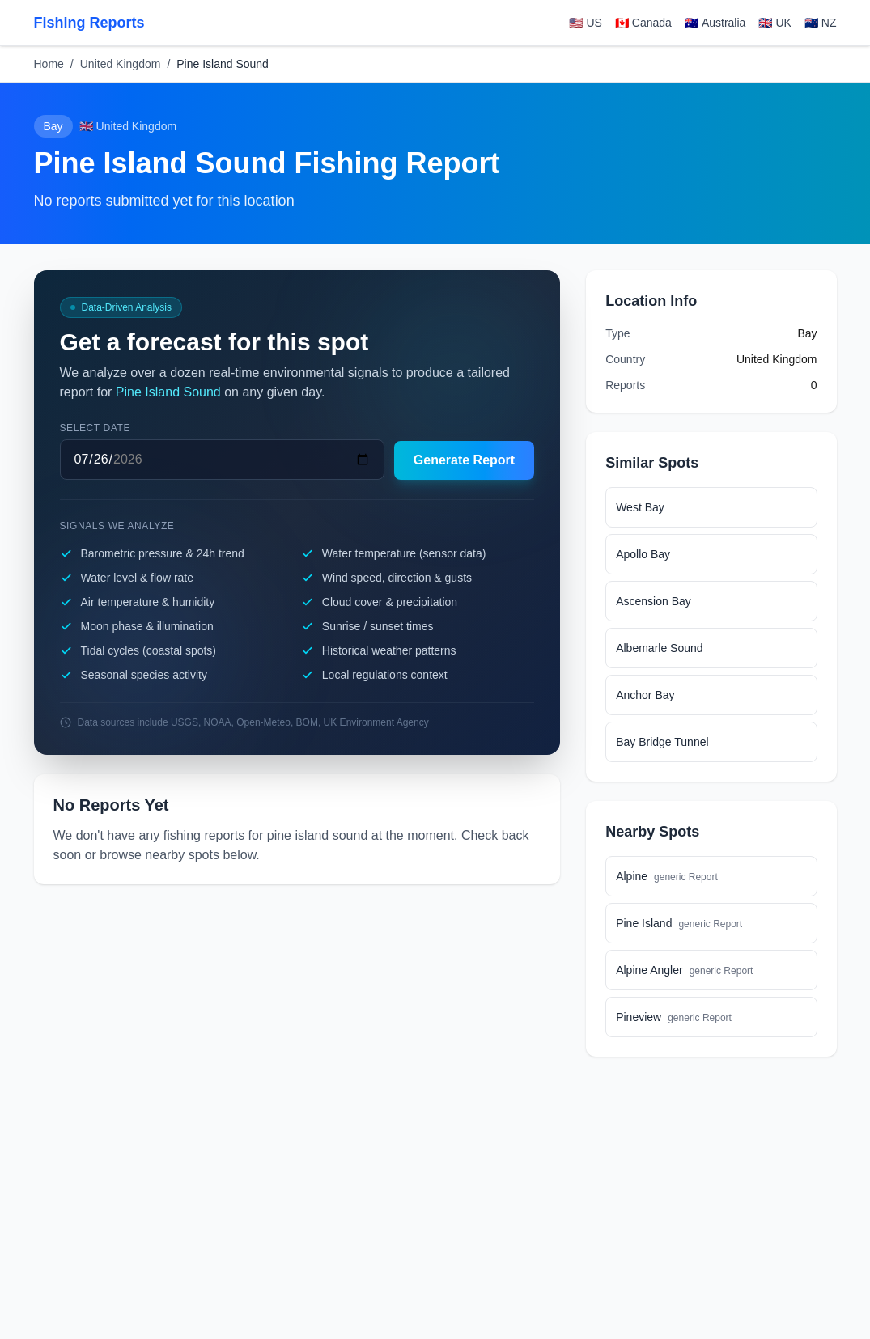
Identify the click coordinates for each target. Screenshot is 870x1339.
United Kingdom (120, 63)
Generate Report (464, 460)
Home (49, 63)
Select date (95, 428)
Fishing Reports (89, 23)
